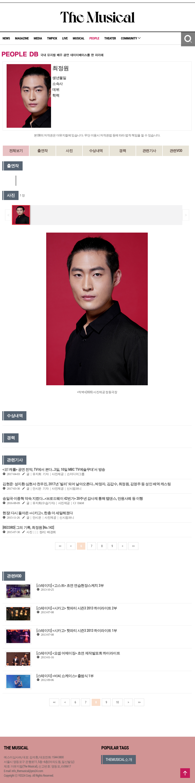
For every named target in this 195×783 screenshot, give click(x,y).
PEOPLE (94, 38)
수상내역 (96, 151)
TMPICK (52, 38)
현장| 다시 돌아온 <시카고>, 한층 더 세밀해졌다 (38, 513)
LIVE (65, 38)
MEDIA (38, 38)
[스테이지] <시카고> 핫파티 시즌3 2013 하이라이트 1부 (77, 631)
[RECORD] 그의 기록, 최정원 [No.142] (28, 527)
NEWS (6, 38)
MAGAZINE (22, 38)
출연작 (42, 151)
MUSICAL (78, 38)
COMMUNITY (131, 38)
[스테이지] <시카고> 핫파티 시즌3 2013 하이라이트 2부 (77, 608)
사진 (69, 151)
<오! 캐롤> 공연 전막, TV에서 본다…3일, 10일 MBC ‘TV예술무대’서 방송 (54, 469)
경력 (122, 151)
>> (133, 546)
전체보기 (16, 151)
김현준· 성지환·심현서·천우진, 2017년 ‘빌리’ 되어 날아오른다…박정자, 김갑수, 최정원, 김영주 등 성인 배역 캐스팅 (87, 484)
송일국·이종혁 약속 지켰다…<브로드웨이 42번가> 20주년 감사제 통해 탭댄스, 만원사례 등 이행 (73, 498)
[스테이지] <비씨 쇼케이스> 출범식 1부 (65, 676)
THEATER (110, 38)
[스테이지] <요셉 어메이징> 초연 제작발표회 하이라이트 (78, 653)
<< (60, 546)
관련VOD (176, 151)
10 (117, 702)
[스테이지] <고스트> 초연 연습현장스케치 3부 (70, 585)
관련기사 (149, 151)
